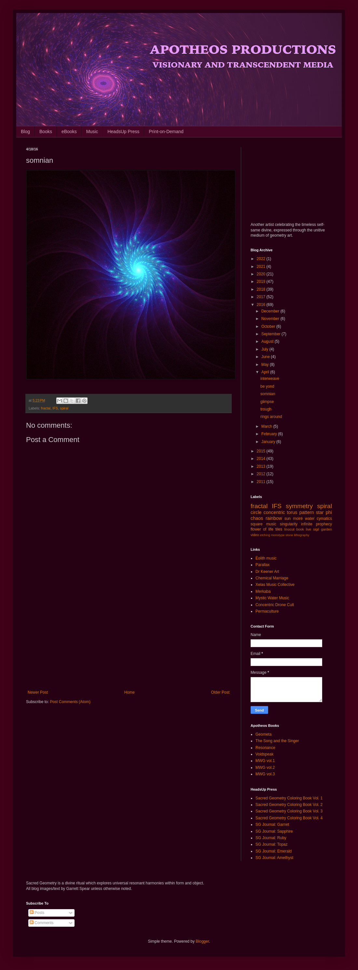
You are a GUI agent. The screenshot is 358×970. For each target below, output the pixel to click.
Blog (25, 131)
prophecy (324, 524)
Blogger (202, 941)
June (266, 356)
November (271, 318)
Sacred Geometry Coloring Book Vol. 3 (289, 811)
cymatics (324, 518)
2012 (262, 474)
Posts (37, 912)
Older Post (220, 692)
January (268, 441)
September (271, 334)
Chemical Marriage (271, 578)
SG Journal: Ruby (270, 838)
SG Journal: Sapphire (274, 831)
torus (292, 512)
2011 (262, 481)
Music (92, 131)
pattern (306, 512)
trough (265, 409)
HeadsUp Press (123, 131)
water (309, 518)
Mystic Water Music (272, 598)
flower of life (262, 529)
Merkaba (263, 591)
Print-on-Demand (166, 131)
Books (45, 131)
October (268, 326)
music (271, 524)
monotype (277, 535)
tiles (278, 529)
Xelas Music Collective (275, 584)
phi (329, 512)
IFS (55, 408)
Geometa (263, 734)
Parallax (262, 564)
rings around (271, 416)
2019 (262, 281)
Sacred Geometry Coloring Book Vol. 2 (289, 804)
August (268, 341)
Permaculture (267, 611)
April (265, 372)
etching (265, 535)
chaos (257, 518)
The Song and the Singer (277, 741)
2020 (262, 274)
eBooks (69, 131)
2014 (262, 458)
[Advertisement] (128, 636)
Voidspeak (264, 754)
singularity (288, 524)
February (269, 434)
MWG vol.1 (265, 760)
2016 (262, 304)
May (265, 364)
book (300, 529)
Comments (41, 923)
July (265, 349)
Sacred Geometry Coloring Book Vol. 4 (289, 818)
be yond (267, 386)
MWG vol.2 (265, 767)
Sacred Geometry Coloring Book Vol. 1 (289, 798)
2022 (262, 258)
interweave (269, 378)
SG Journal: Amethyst (274, 857)
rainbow (274, 518)
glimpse (267, 401)
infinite (306, 524)
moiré (298, 518)
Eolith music (266, 558)
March (267, 426)
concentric (274, 512)
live (308, 529)
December (271, 311)
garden (326, 529)
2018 (262, 289)
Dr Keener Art (267, 571)
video (255, 535)
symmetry (299, 506)
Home (129, 692)
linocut (289, 529)
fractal (45, 408)
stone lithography (297, 535)
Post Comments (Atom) (70, 702)
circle (256, 512)
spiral (64, 408)
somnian (267, 394)
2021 (262, 266)
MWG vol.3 (265, 774)
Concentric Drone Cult (274, 605)
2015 (262, 451)
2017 (262, 297)
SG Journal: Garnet (272, 824)
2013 (262, 466)
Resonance (265, 747)
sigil (316, 529)
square (257, 524)
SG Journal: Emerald (273, 851)
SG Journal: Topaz (271, 844)
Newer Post (38, 692)
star (320, 512)
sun (287, 518)
